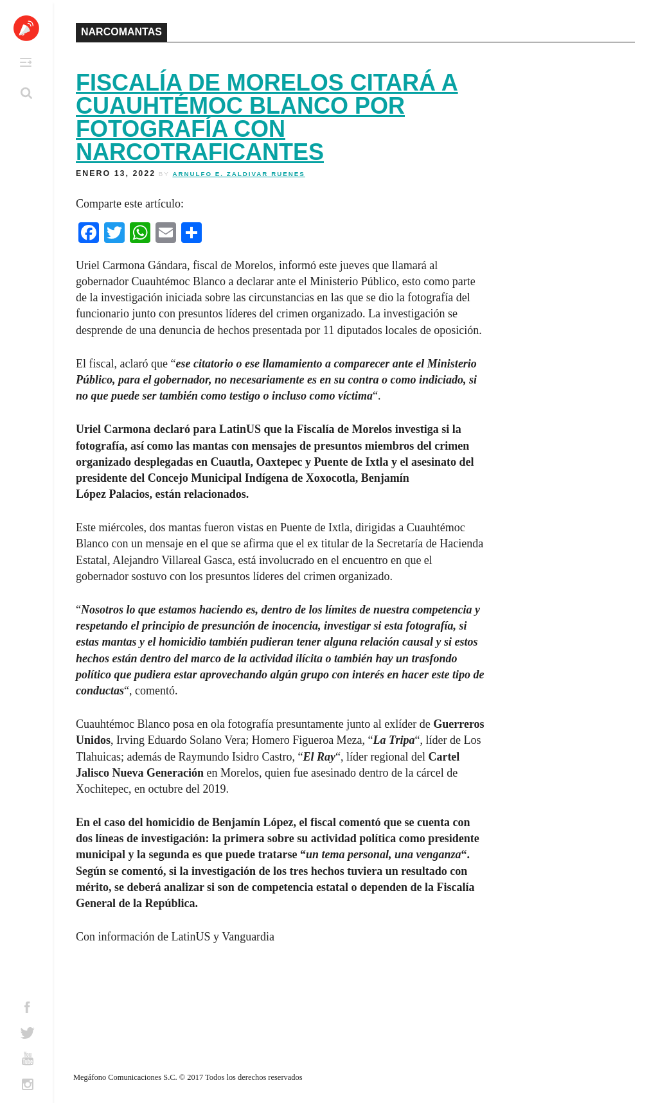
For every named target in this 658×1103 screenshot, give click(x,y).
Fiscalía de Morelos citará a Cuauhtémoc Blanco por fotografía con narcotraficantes (267, 117)
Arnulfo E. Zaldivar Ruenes (238, 173)
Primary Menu (25, 62)
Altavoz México (26, 28)
